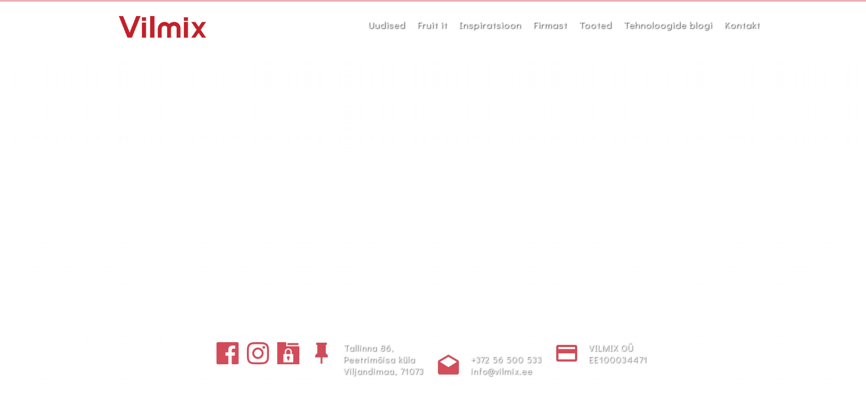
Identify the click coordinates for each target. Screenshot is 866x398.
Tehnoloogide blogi (668, 24)
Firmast (550, 24)
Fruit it (432, 24)
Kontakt (742, 24)
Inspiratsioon (490, 24)
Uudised (386, 24)
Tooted (595, 24)
